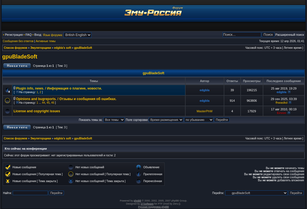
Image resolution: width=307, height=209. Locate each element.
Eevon (281, 112)
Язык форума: (53, 35)
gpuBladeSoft (83, 47)
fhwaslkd (282, 102)
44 (43, 102)
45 (48, 102)
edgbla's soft (62, 47)
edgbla (204, 90)
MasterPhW (204, 111)
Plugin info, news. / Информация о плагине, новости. (59, 88)
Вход (37, 34)
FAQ (28, 34)
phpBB (137, 200)
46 (52, 102)
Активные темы (46, 41)
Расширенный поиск (289, 34)
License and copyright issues (37, 111)
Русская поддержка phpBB (153, 206)
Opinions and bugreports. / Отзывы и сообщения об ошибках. (66, 99)
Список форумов (15, 47)
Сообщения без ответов (18, 41)
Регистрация (14, 34)
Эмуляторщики (40, 47)
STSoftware (147, 203)
